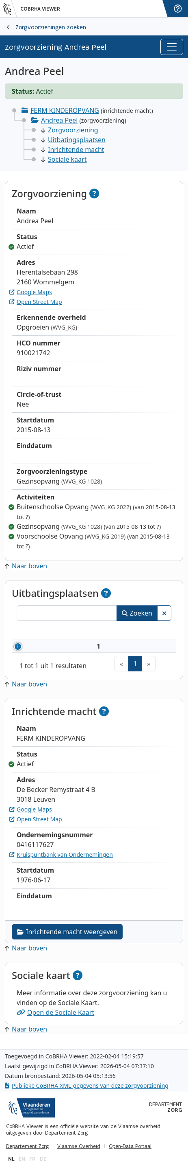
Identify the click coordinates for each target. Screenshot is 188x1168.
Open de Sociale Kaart (55, 1018)
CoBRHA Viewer (40, 9)
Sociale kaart (63, 159)
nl (11, 1158)
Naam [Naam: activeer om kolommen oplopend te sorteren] (104, 631)
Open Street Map (35, 302)
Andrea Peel (59, 120)
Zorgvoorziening (69, 129)
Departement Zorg (27, 1146)
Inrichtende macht (72, 149)
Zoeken (137, 613)
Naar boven (26, 565)
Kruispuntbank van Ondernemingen (61, 860)
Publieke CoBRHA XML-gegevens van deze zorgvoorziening (87, 1086)
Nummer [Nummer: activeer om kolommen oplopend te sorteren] (49, 631)
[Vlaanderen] (10, 8)
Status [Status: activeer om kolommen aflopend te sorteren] (153, 631)
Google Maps (30, 292)
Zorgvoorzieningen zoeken (50, 27)
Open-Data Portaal (130, 1146)
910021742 (61, 648)
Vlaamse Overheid (78, 1146)
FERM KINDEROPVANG (64, 110)
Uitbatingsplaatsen (73, 139)
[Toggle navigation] (171, 47)
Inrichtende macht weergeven (67, 937)
